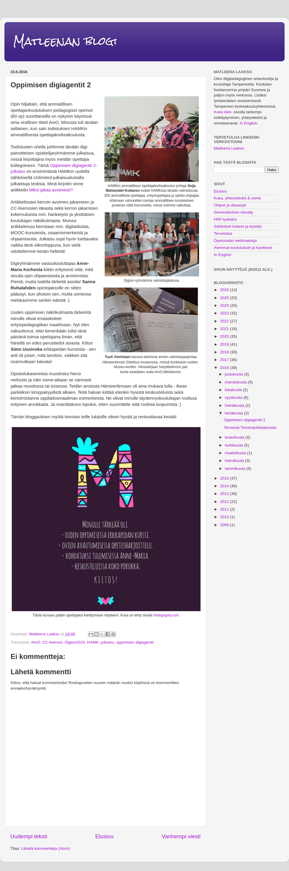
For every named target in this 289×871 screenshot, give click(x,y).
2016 (225, 367)
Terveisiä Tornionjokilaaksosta (250, 427)
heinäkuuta (235, 405)
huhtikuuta (234, 445)
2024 (225, 305)
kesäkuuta (234, 413)
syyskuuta (234, 397)
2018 (225, 352)
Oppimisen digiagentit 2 (244, 420)
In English (248, 123)
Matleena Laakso (229, 148)
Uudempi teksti (28, 836)
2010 (225, 517)
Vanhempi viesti (181, 836)
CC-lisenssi (52, 642)
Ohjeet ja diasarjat (230, 205)
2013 (225, 493)
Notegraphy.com (166, 615)
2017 (225, 359)
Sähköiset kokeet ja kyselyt (238, 226)
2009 (225, 525)
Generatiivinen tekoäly (233, 212)
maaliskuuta (236, 453)
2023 (225, 313)
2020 (225, 336)
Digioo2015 (75, 642)
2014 (225, 486)
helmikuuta (235, 460)
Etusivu (104, 836)
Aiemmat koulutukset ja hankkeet (243, 247)
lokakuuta (234, 390)
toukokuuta (235, 437)
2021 (225, 329)
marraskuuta (236, 382)
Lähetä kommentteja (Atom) (45, 848)
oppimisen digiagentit (135, 642)
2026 (225, 290)
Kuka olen (222, 112)
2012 (225, 501)
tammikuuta (236, 468)
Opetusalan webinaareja (235, 240)
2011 (225, 509)
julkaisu (107, 642)
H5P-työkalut (225, 219)
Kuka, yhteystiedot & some (237, 198)
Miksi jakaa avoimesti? (51, 190)
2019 (225, 344)
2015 (225, 478)
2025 (225, 298)
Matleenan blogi (65, 41)
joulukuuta (234, 374)
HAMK (92, 642)
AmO (35, 642)
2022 (225, 321)
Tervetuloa (223, 233)
